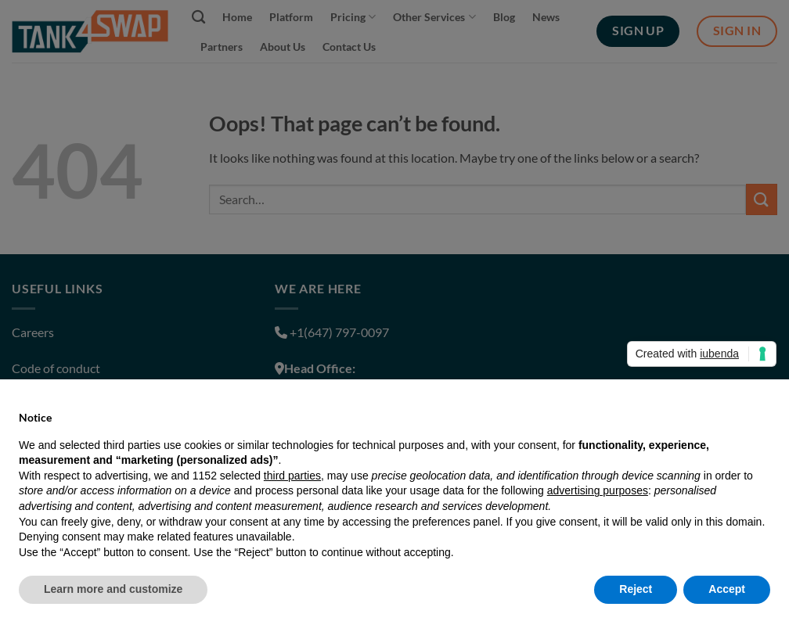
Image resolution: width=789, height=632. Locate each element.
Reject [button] (635, 589)
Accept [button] (726, 589)
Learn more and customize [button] (113, 589)
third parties (292, 475)
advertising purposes (597, 490)
